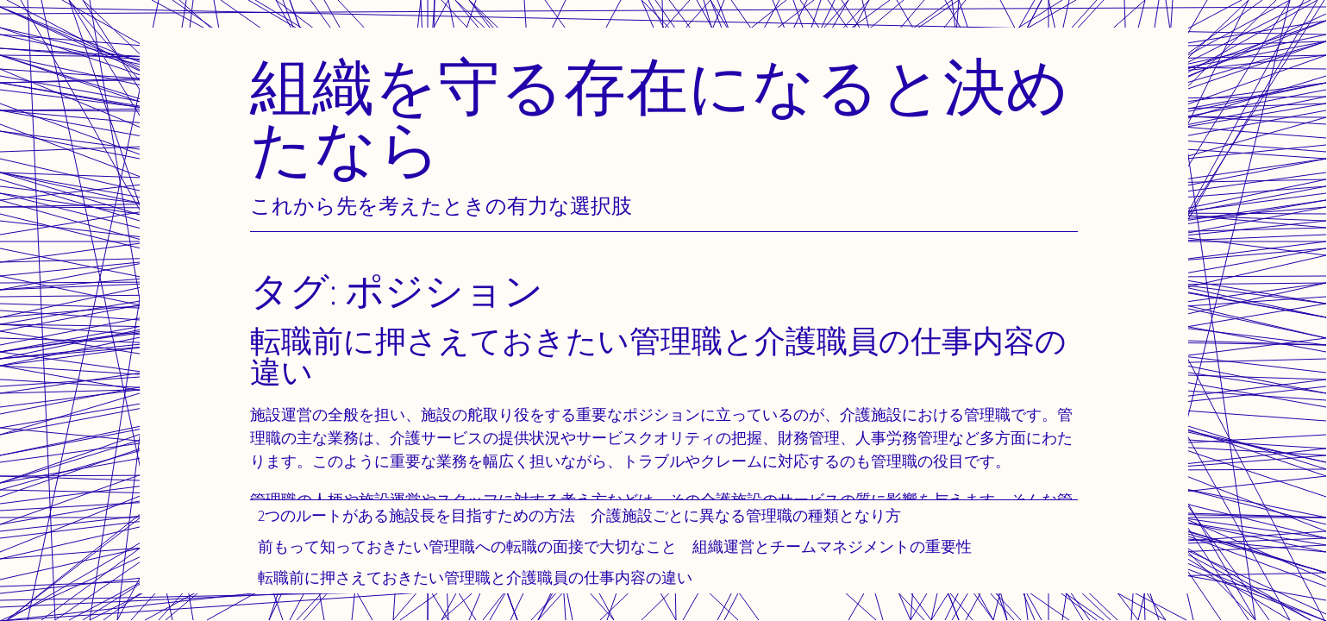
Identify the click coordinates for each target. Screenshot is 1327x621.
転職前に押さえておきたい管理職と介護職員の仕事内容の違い (475, 577)
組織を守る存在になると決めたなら (659, 117)
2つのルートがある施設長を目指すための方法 (416, 515)
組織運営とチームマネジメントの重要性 (832, 546)
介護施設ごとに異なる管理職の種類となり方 (746, 515)
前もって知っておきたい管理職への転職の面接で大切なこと (467, 546)
